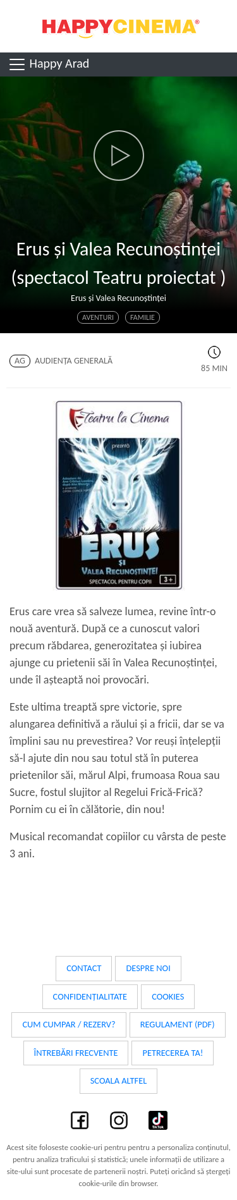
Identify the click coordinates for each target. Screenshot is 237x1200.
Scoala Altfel (118, 1080)
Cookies (168, 996)
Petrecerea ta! (172, 1052)
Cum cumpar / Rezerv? (68, 1024)
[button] (118, 156)
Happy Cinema (119, 26)
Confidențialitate (90, 996)
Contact (83, 968)
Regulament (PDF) (177, 1024)
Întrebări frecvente (76, 1052)
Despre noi (148, 968)
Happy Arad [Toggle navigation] (48, 64)
